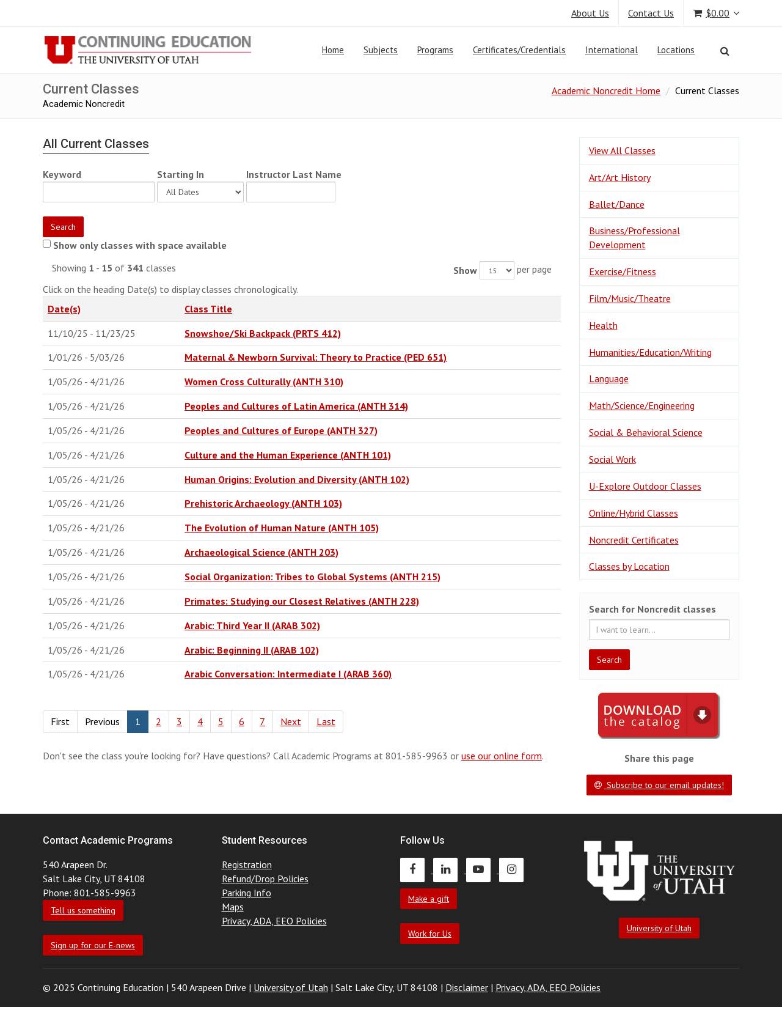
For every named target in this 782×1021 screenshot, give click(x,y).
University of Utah (659, 928)
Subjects (381, 50)
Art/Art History (620, 177)
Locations (676, 50)
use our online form (501, 756)
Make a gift (428, 898)
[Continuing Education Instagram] (514, 869)
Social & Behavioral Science (646, 432)
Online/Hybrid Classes (633, 513)
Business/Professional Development (634, 237)
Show (465, 270)
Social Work (612, 459)
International (611, 50)
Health (603, 325)
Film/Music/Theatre (630, 298)
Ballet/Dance (617, 204)
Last (325, 721)
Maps (233, 907)
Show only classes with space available (140, 245)
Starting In (180, 174)
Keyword (62, 174)
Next (290, 721)
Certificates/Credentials (519, 50)
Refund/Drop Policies (265, 878)
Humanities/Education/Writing (650, 352)
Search (63, 226)
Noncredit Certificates (634, 540)
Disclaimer (466, 987)
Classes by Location (629, 566)
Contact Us (651, 13)
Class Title (208, 309)
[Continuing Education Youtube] (482, 869)
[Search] (725, 50)
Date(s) (64, 309)
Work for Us (429, 933)
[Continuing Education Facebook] (416, 869)
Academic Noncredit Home (606, 90)
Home (333, 50)
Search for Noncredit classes (652, 609)
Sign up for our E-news (93, 945)
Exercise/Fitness (622, 271)
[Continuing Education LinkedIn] (449, 869)
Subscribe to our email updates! (659, 785)
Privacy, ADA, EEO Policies (274, 921)
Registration (247, 864)
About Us (590, 13)
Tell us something (83, 910)
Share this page (659, 758)
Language (609, 378)
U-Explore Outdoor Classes (645, 486)
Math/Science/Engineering (642, 405)
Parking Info (246, 892)
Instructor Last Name (294, 174)
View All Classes (622, 150)
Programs (435, 50)
